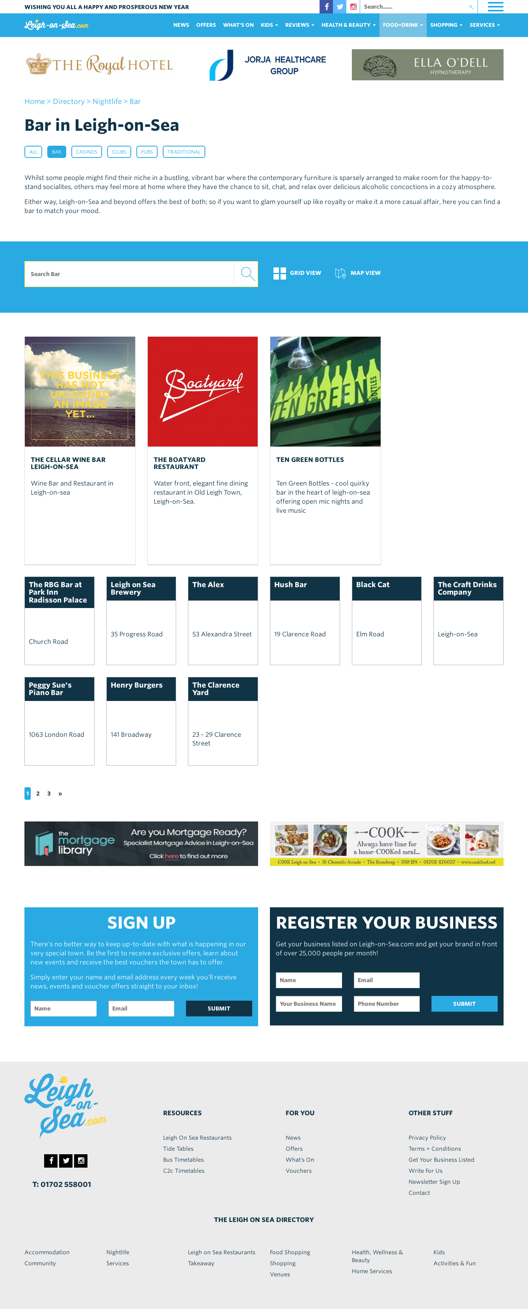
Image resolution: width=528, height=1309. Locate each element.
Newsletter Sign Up (434, 1182)
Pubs (147, 152)
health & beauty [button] (349, 25)
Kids (439, 1252)
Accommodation (47, 1252)
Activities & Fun (454, 1263)
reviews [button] (299, 25)
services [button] (485, 25)
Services (117, 1263)
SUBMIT (219, 1008)
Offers (206, 25)
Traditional (184, 152)
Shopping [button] (446, 25)
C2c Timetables (184, 1171)
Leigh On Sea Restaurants (197, 1138)
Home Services (372, 1271)
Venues (280, 1274)
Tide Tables (178, 1149)
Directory (69, 101)
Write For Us (425, 1171)
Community (40, 1263)
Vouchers (299, 1171)
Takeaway (201, 1263)
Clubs (119, 152)
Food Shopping (290, 1252)
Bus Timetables (183, 1160)
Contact (419, 1193)
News (181, 25)
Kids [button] (269, 25)
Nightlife (117, 1252)
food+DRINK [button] (403, 25)
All (33, 152)
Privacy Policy (427, 1138)
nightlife (107, 101)
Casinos (86, 152)
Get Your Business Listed (441, 1160)
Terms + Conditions (435, 1149)
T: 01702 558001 (61, 1184)
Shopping (283, 1263)
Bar (56, 152)
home (34, 101)
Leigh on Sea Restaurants (221, 1252)
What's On (238, 25)
